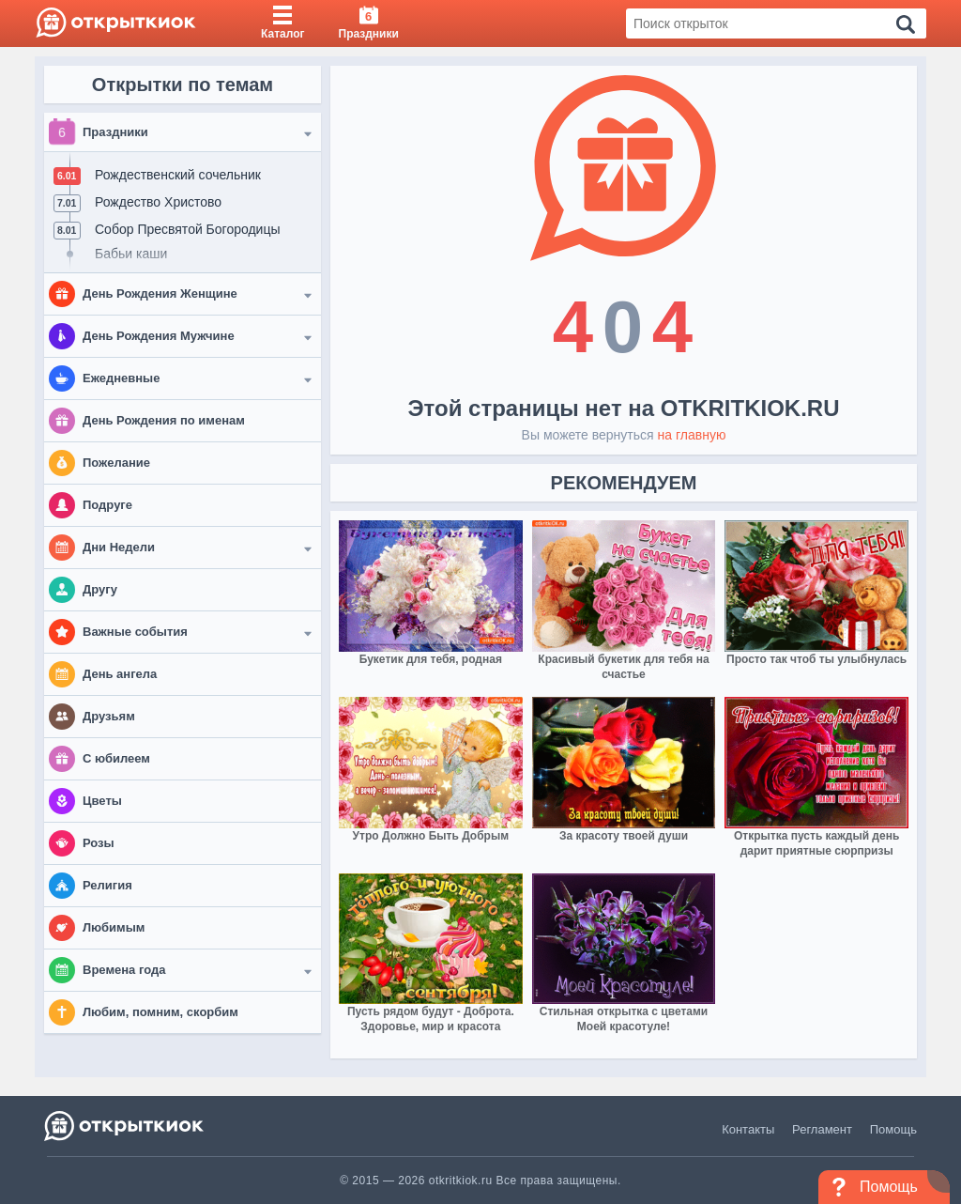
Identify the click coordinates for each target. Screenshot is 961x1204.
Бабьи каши (131, 253)
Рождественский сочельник (178, 174)
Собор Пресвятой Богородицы (188, 229)
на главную (692, 434)
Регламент (822, 1129)
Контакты (748, 1129)
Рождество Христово (158, 201)
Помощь (893, 1129)
